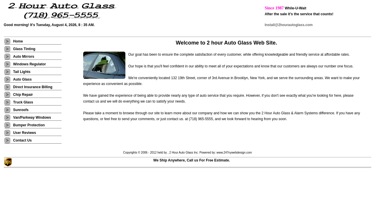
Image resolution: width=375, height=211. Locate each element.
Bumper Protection (29, 125)
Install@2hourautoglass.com (289, 25)
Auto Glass (22, 79)
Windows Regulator (29, 64)
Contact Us (22, 140)
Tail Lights (21, 72)
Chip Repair (23, 95)
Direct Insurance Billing (32, 87)
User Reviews (24, 133)
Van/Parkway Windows (32, 117)
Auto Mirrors (23, 57)
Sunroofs (21, 110)
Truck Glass (23, 102)
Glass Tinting (24, 49)
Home (18, 41)
